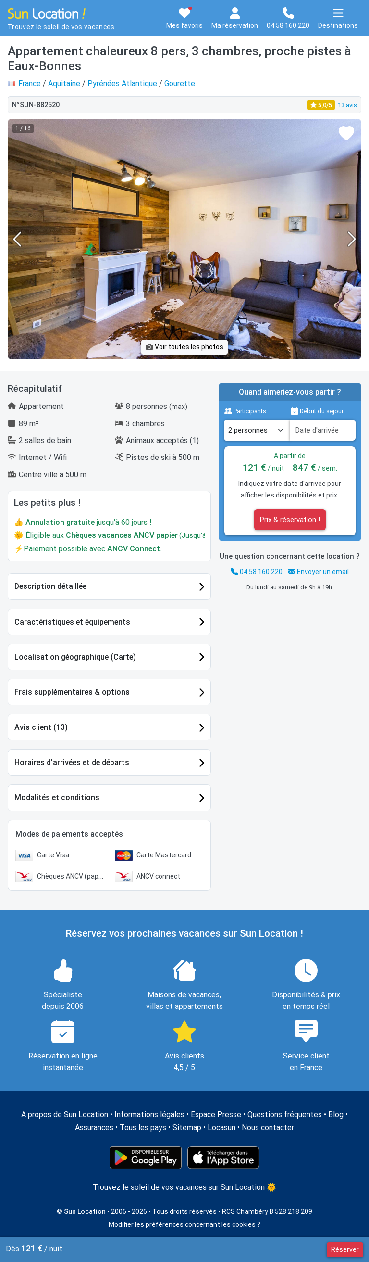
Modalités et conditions (56, 797)
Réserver (345, 1249)
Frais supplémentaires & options (72, 692)
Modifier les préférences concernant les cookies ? (184, 1224)
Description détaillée (50, 586)
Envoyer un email (318, 571)
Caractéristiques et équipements (72, 621)
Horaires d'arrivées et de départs (71, 762)
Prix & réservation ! (290, 519)
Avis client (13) (41, 727)
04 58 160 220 (257, 571)
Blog (336, 1114)
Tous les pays (143, 1127)
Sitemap (186, 1127)
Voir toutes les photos (184, 347)
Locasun (221, 1127)
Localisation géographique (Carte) (75, 657)
